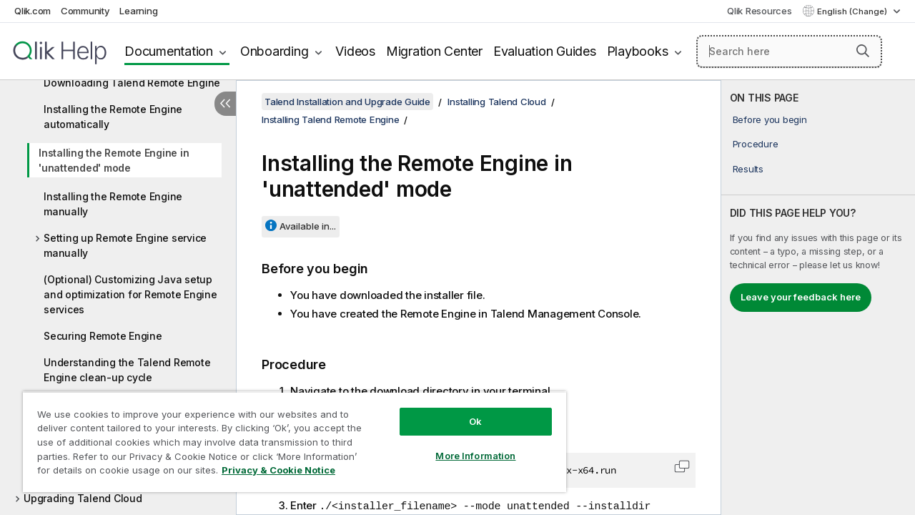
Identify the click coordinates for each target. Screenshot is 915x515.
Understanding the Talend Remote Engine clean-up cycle (127, 369)
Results (748, 169)
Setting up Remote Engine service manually (125, 245)
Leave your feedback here (801, 297)
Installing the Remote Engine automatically (113, 116)
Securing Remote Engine (103, 336)
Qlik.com (32, 10)
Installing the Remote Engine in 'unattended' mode (114, 160)
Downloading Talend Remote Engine (132, 83)
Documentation (168, 51)
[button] (863, 51)
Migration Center (434, 51)
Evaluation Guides (544, 51)
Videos (355, 51)
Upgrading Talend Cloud (83, 498)
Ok (464, 410)
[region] (288, 436)
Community (85, 10)
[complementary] (818, 297)
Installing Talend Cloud (496, 101)
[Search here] (789, 51)
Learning (138, 10)
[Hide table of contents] (225, 104)
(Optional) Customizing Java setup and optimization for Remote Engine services (130, 294)
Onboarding (274, 51)
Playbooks (637, 51)
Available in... (308, 226)
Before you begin (770, 119)
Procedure (755, 143)
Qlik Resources (759, 10)
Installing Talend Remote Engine (330, 119)
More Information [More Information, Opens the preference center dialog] (465, 445)
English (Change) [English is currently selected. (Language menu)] (853, 11)
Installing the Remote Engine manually (113, 203)
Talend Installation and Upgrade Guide (347, 101)
